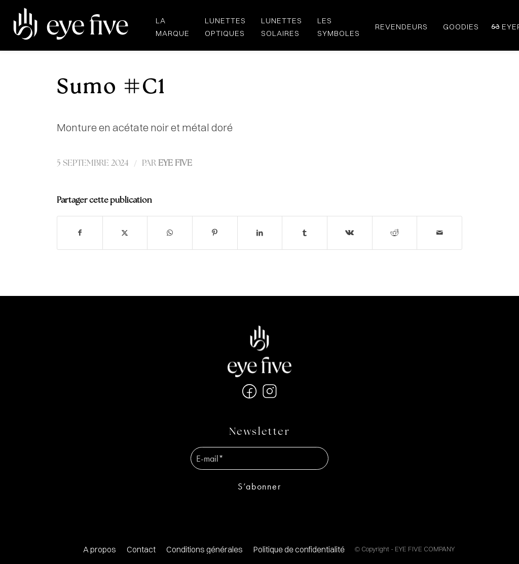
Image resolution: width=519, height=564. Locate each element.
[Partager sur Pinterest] (215, 232)
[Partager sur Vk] (349, 232)
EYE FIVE (175, 163)
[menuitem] (99, 549)
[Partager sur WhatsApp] (169, 232)
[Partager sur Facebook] (79, 232)
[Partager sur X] (125, 232)
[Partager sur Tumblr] (304, 232)
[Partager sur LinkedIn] (260, 232)
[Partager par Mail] (439, 232)
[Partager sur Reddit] (395, 232)
